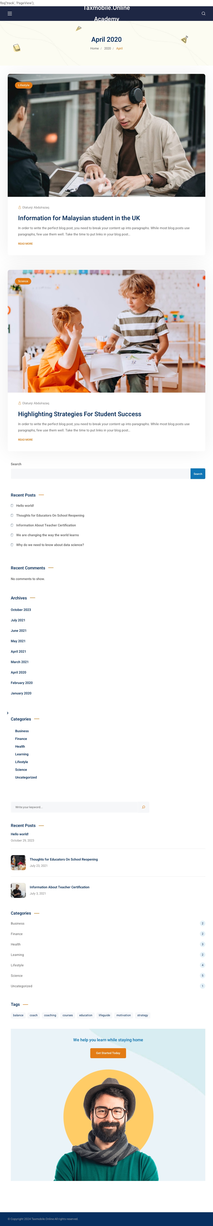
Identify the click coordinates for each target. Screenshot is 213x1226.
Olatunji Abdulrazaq (35, 207)
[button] (203, 13)
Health (20, 746)
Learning (21, 754)
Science (23, 281)
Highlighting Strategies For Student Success (79, 414)
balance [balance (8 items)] (18, 1015)
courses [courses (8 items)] (68, 1015)
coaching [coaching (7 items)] (50, 1015)
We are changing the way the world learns (47, 535)
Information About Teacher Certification (46, 525)
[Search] (143, 807)
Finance (21, 738)
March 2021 (20, 662)
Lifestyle (23, 85)
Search (16, 464)
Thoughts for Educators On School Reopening (50, 515)
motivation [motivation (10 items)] (123, 1015)
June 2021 (19, 630)
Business (22, 731)
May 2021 (18, 641)
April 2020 (18, 672)
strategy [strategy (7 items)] (142, 1015)
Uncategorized (26, 777)
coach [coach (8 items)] (34, 1015)
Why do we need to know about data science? (50, 544)
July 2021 (18, 620)
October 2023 (21, 609)
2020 (107, 48)
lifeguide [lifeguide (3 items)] (104, 1015)
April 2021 (18, 651)
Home (94, 48)
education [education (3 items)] (85, 1015)
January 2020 (21, 693)
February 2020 (22, 682)
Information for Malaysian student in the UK (79, 218)
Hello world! (25, 505)
